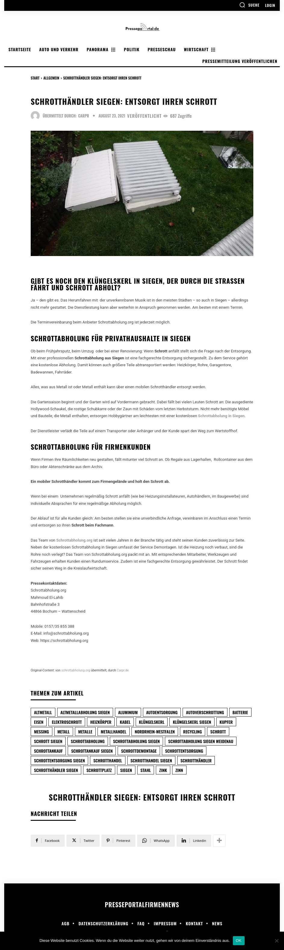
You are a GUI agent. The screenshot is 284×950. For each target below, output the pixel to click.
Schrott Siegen (48, 741)
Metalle (85, 731)
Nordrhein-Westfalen (155, 731)
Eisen (38, 722)
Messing (41, 731)
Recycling (192, 731)
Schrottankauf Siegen (92, 751)
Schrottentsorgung (184, 751)
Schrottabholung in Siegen (221, 416)
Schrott (218, 731)
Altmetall (43, 712)
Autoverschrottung (205, 712)
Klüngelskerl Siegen (192, 722)
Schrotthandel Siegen (151, 760)
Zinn (179, 770)
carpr (83, 116)
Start (35, 77)
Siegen (126, 770)
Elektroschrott (67, 722)
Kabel (125, 722)
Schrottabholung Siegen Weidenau (200, 741)
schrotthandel (107, 760)
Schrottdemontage (138, 751)
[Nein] (276, 941)
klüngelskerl (152, 722)
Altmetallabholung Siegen (85, 712)
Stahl (145, 770)
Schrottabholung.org (74, 540)
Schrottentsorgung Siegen (59, 760)
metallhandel (113, 731)
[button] (249, 5)
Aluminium (128, 712)
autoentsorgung (162, 712)
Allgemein (51, 77)
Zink (163, 770)
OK (239, 940)
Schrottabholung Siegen (136, 741)
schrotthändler (196, 760)
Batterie (240, 712)
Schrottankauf (48, 751)
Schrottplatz (99, 770)
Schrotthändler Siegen (56, 770)
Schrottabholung (88, 741)
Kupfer (226, 722)
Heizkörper (100, 722)
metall (63, 731)
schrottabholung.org (75, 670)
